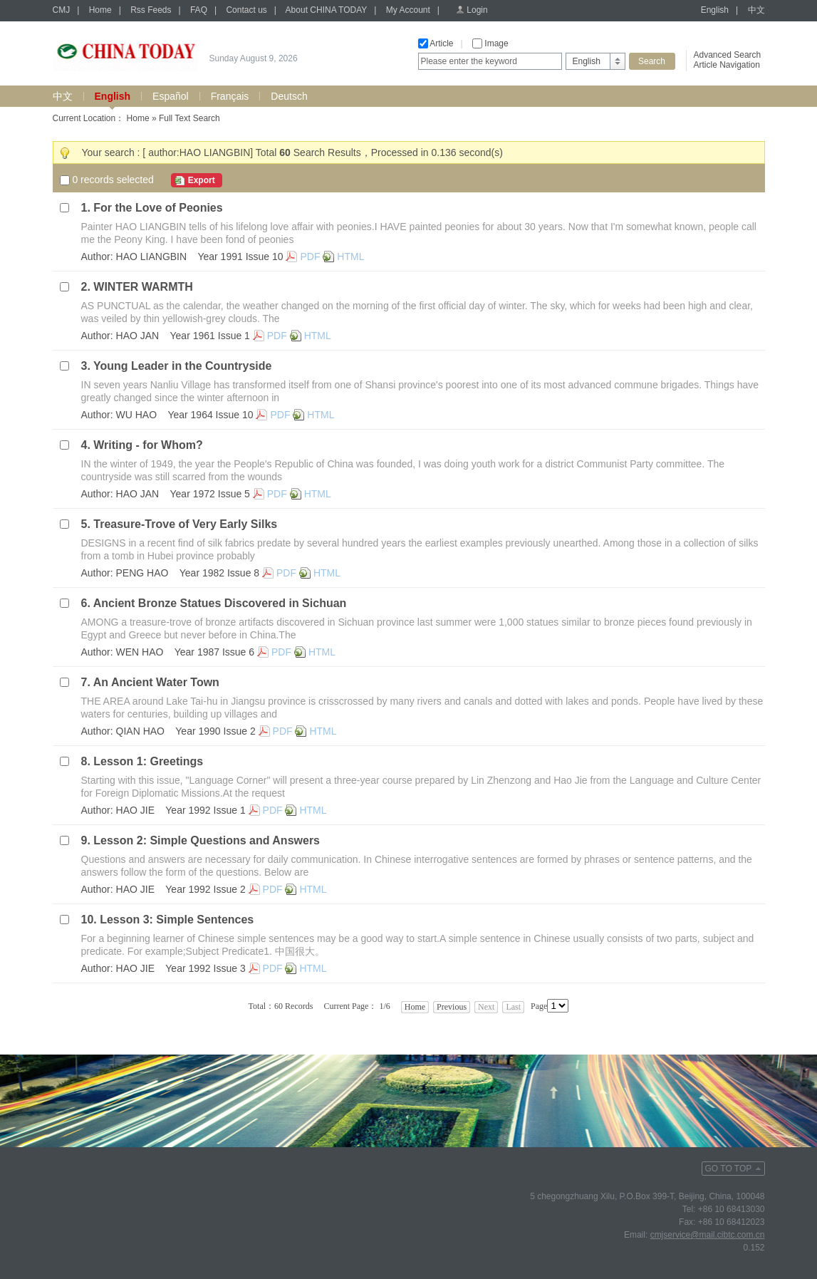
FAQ (198, 10)
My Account (408, 10)
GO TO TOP (728, 1169)
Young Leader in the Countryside (182, 366)
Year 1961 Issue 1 (210, 335)
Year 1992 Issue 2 (205, 889)
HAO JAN (138, 335)
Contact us (246, 10)
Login (477, 10)
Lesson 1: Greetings (148, 761)
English (715, 10)
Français (230, 96)
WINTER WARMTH (143, 287)
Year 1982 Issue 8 (219, 573)
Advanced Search (727, 55)
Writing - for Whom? (147, 445)
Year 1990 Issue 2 (215, 731)
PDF (310, 256)
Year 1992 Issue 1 (205, 810)
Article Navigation (727, 65)
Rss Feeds (150, 10)
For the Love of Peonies (157, 208)
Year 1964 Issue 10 (210, 414)
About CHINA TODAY (327, 10)
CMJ (62, 10)
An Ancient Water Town (156, 682)
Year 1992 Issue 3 (205, 968)
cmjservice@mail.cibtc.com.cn (707, 1235)
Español (170, 96)
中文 (756, 10)
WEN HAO (140, 652)
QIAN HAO (140, 731)
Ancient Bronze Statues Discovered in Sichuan (220, 603)
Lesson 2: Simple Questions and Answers (206, 840)
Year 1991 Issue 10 (240, 256)
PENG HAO (142, 573)
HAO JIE (135, 810)
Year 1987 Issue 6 (214, 652)
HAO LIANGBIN (151, 256)
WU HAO (136, 414)
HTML (350, 256)
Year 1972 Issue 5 (210, 493)
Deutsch (289, 96)
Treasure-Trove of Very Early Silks (185, 524)
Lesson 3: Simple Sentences (177, 919)
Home (100, 10)
